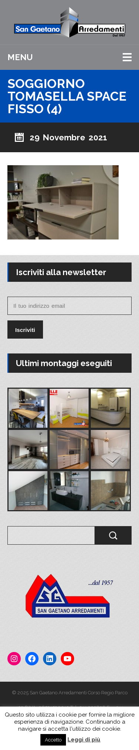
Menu (20, 57)
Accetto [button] (53, 740)
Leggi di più (83, 739)
